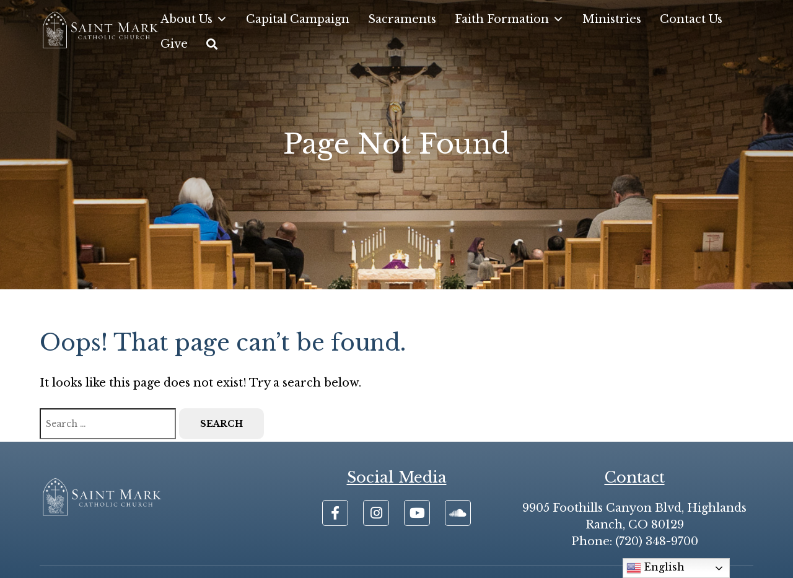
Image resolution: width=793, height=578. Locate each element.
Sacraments (402, 19)
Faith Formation (509, 19)
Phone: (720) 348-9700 (634, 541)
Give (174, 44)
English (655, 568)
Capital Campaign (297, 19)
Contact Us (691, 19)
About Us (193, 19)
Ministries (611, 19)
